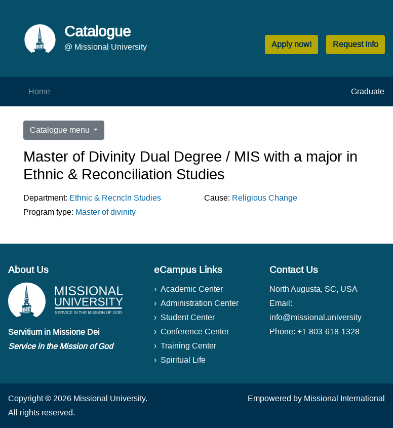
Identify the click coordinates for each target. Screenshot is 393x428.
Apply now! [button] (291, 44)
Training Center (188, 345)
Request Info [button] (355, 44)
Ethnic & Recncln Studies (115, 197)
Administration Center (200, 303)
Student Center (188, 317)
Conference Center (195, 331)
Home (39, 91)
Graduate (367, 91)
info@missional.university (315, 317)
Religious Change (264, 197)
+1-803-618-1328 (328, 331)
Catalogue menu (61, 130)
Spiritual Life (183, 360)
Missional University (109, 398)
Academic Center (192, 289)
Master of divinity (105, 212)
